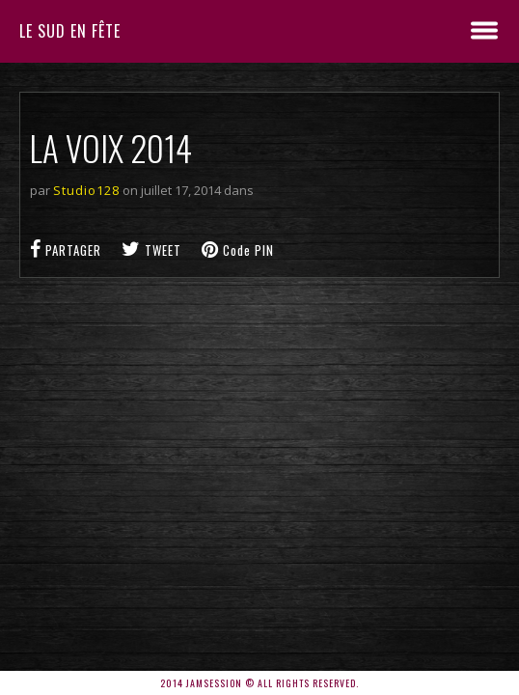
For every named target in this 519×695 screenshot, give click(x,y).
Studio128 (86, 190)
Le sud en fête (70, 30)
